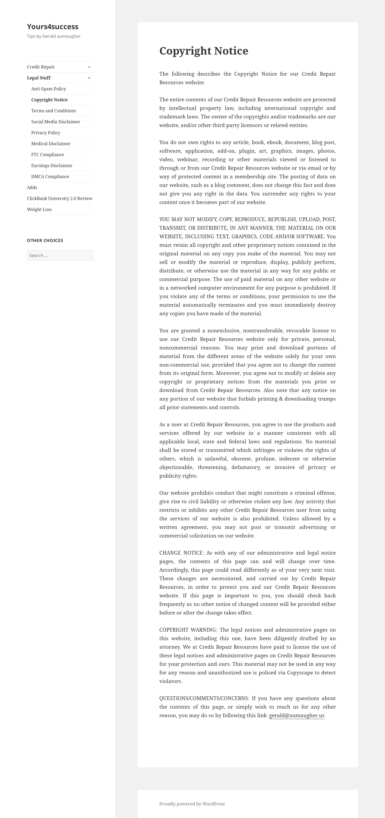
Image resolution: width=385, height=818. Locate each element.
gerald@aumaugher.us (297, 715)
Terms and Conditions (53, 111)
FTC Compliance (47, 155)
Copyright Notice (49, 100)
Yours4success (52, 26)
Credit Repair (41, 67)
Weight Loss (39, 209)
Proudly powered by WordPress (192, 804)
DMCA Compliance (50, 176)
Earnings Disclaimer (52, 165)
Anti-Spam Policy (48, 89)
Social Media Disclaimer (55, 122)
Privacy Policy (45, 133)
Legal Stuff (39, 78)
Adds (32, 187)
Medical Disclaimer (51, 144)
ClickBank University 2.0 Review (60, 198)
